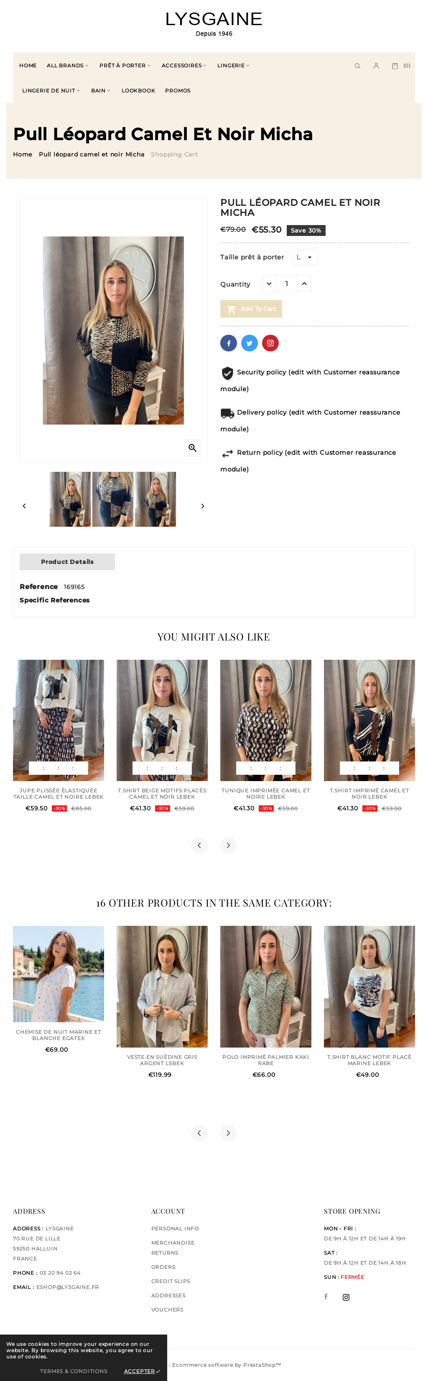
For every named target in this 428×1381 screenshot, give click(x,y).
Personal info (175, 1228)
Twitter (249, 343)
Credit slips (171, 1281)
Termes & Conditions (73, 1371)
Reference (40, 587)
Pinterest (270, 343)
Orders (163, 1267)
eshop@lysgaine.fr (67, 1287)
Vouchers (167, 1310)
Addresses (168, 1295)
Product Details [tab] (67, 562)
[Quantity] (286, 283)
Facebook (228, 343)
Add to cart (251, 310)
